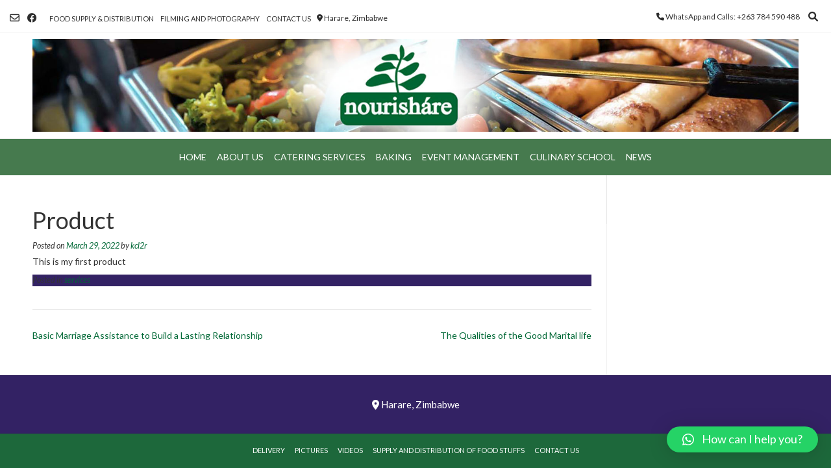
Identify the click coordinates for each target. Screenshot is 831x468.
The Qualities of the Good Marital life (515, 335)
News (639, 156)
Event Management (470, 156)
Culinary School (572, 156)
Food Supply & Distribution (101, 18)
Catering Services (320, 156)
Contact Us (288, 18)
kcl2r (138, 246)
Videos (350, 450)
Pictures (311, 450)
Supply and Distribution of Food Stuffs (449, 450)
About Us (240, 156)
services (77, 280)
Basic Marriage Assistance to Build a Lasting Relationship (147, 335)
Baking (394, 156)
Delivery (269, 450)
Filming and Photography (210, 18)
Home (192, 156)
